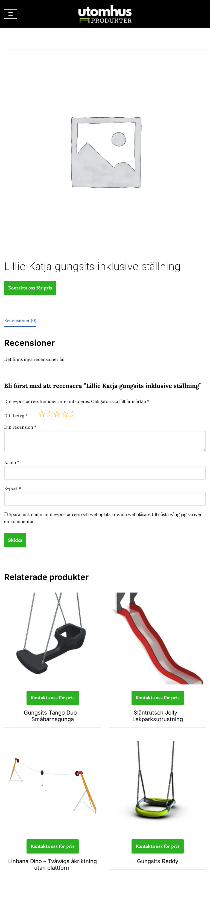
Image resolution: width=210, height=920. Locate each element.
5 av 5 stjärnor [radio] (72, 414)
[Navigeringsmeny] (10, 14)
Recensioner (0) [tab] (20, 320)
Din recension (20, 427)
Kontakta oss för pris (30, 288)
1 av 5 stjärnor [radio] (42, 414)
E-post (12, 488)
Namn (11, 462)
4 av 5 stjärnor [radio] (65, 414)
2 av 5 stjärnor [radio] (49, 414)
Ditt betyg (16, 415)
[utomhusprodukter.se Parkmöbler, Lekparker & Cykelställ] (105, 14)
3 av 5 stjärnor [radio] (57, 414)
